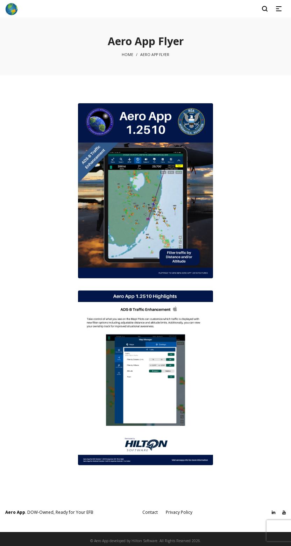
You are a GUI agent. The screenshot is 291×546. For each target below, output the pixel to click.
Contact (150, 512)
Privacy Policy (179, 512)
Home (127, 54)
